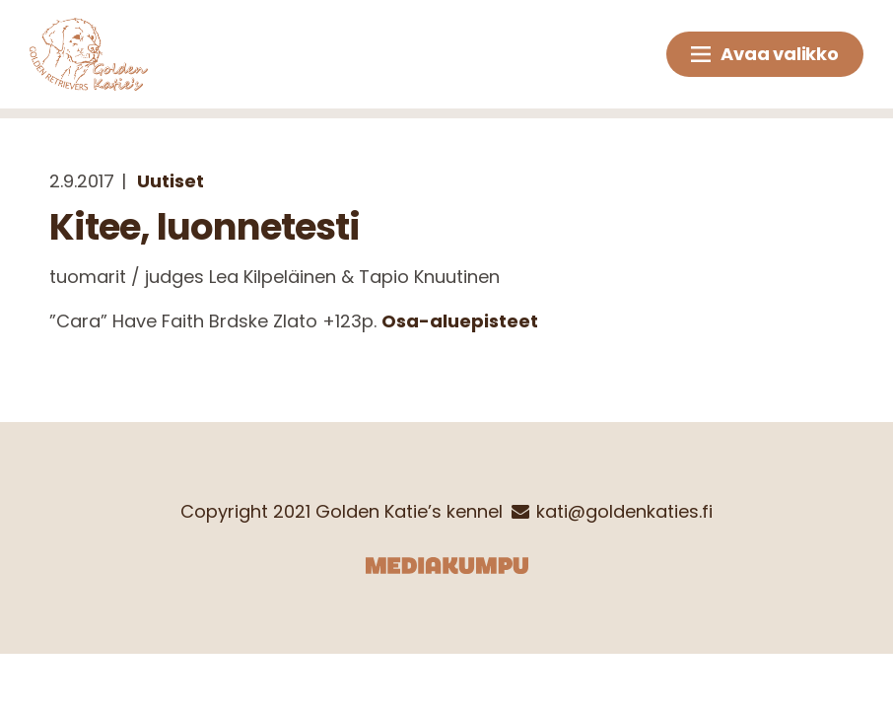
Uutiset (170, 181)
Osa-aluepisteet (459, 321)
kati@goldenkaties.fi (624, 511)
